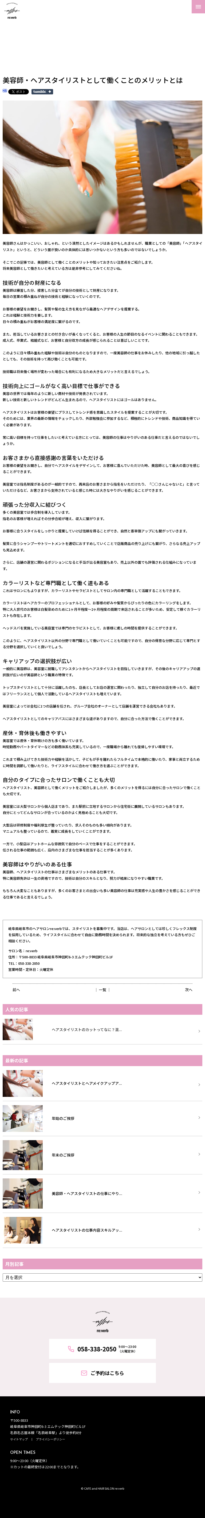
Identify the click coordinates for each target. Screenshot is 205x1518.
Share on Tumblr (42, 91)
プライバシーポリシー (50, 1439)
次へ (188, 989)
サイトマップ (19, 1439)
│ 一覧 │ (102, 989)
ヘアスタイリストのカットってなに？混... (87, 1029)
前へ (16, 989)
